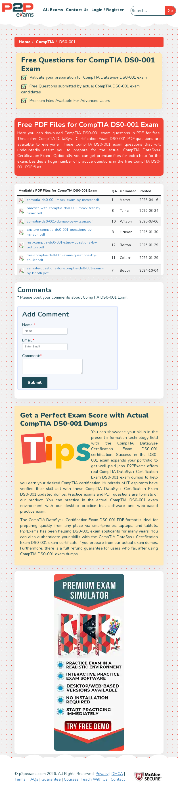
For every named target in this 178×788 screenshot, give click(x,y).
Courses (71, 779)
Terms (20, 779)
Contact (118, 779)
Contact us (77, 9)
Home (25, 42)
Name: (28, 325)
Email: (28, 340)
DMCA (117, 773)
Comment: (32, 356)
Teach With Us (94, 779)
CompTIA (45, 42)
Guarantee (51, 779)
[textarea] (52, 366)
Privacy (102, 773)
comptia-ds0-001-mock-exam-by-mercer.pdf (63, 200)
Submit (35, 382)
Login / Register (107, 9)
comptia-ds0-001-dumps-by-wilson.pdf (60, 221)
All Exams (53, 9)
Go (170, 10)
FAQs (33, 779)
